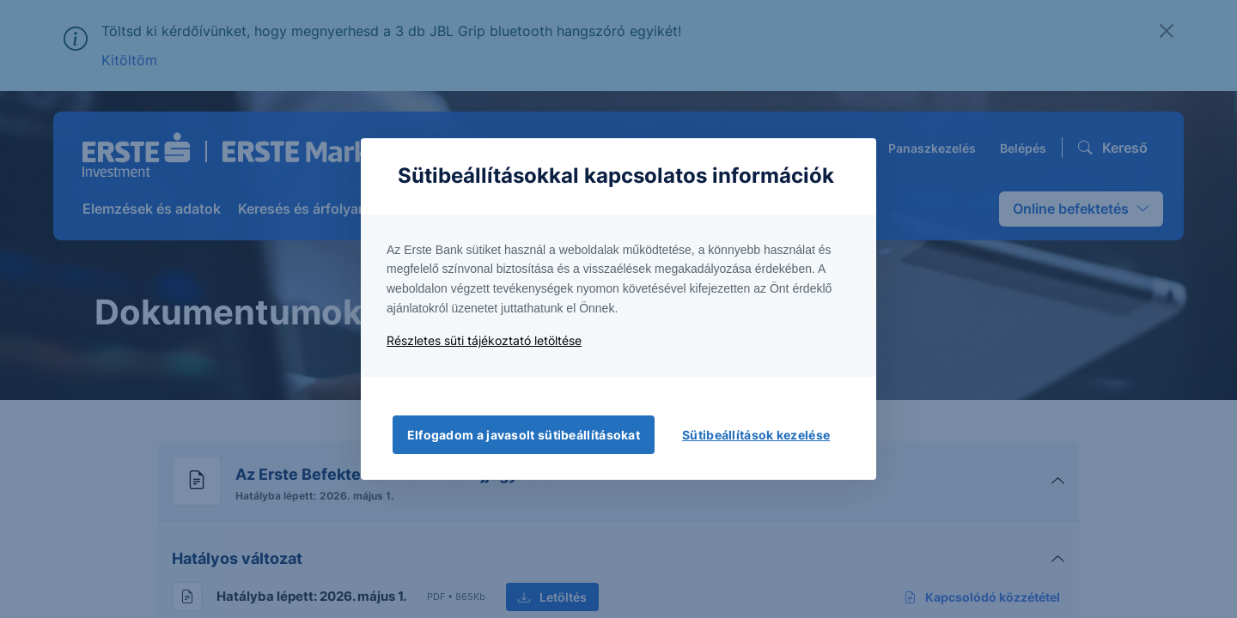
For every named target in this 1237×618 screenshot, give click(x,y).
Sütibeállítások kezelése (756, 434)
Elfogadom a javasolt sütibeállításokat (523, 434)
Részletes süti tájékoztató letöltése (484, 340)
